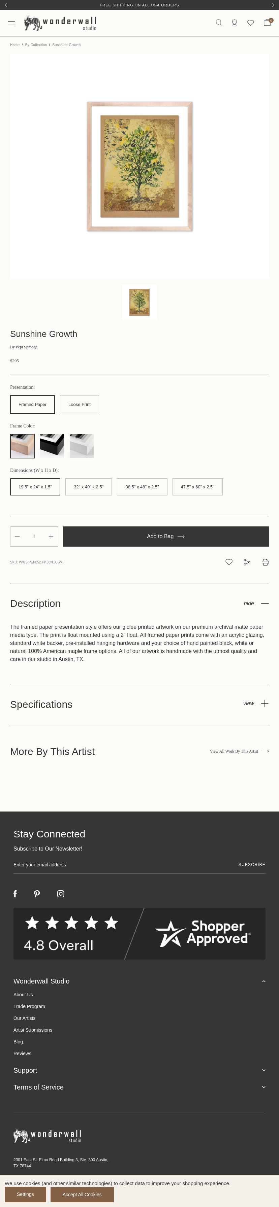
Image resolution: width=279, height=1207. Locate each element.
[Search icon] (218, 23)
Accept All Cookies (82, 1194)
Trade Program (29, 1007)
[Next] (273, 5)
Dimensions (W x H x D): (34, 471)
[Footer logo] (139, 1136)
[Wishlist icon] (250, 23)
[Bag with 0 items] (267, 23)
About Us (23, 995)
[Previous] (6, 5)
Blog (18, 1042)
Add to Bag (166, 537)
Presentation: (22, 388)
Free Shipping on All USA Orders (139, 5)
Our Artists (24, 1019)
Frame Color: (22, 426)
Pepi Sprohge (23, 347)
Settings (25, 1194)
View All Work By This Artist (239, 752)
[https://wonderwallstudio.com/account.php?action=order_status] (234, 23)
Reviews (22, 1054)
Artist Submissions (32, 1030)
